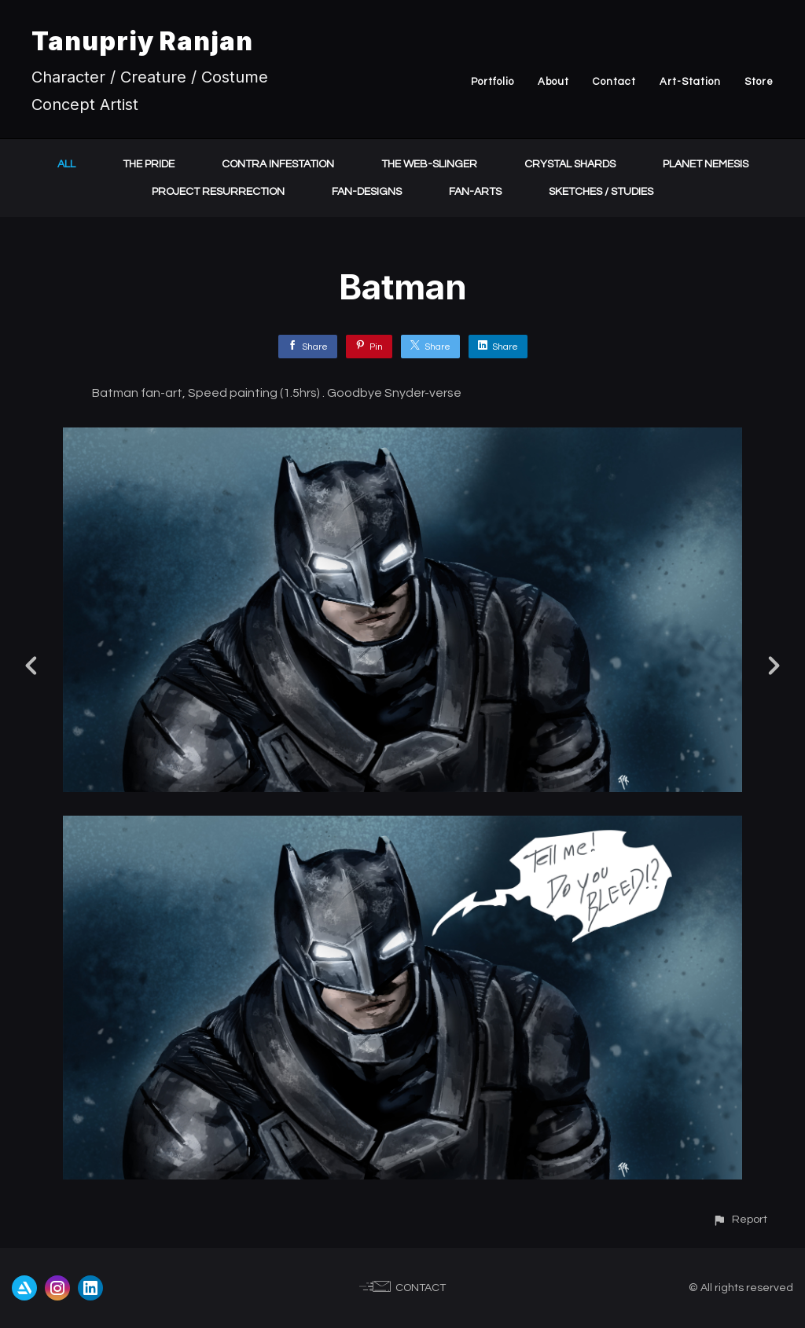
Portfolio (492, 81)
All (66, 164)
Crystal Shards (570, 164)
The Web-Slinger (429, 164)
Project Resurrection (218, 191)
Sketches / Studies (601, 191)
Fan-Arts (475, 191)
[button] (740, 1219)
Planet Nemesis (705, 164)
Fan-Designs (367, 191)
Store (759, 81)
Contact (614, 81)
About (553, 81)
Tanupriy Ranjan (142, 41)
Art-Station (690, 81)
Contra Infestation (278, 164)
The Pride (149, 164)
